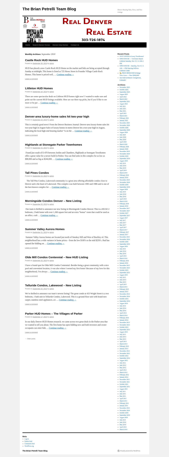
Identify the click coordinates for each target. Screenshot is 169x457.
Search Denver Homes (41, 45)
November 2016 (125, 239)
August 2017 (124, 218)
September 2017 (125, 215)
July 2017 (123, 220)
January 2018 (124, 206)
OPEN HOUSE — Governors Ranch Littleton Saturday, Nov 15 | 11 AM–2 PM (132, 61)
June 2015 (123, 280)
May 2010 (123, 425)
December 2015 (125, 265)
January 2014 (124, 320)
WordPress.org (29, 446)
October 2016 (124, 242)
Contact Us (75, 45)
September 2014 (125, 301)
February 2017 (124, 232)
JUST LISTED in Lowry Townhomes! (132, 56)
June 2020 (123, 137)
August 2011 (124, 389)
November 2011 (125, 382)
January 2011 (124, 406)
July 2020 (123, 135)
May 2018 (123, 196)
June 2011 (123, 394)
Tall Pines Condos (37, 172)
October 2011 (124, 384)
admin (52, 63)
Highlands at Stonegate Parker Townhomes (53, 144)
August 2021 (124, 104)
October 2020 (124, 128)
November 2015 (125, 268)
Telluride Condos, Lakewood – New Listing (53, 285)
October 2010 (124, 413)
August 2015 (124, 275)
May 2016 (123, 254)
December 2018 (125, 180)
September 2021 (125, 101)
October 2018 (124, 185)
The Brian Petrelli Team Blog (49, 9)
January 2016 (124, 263)
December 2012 (125, 351)
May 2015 (123, 282)
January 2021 (124, 120)
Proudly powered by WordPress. (130, 451)
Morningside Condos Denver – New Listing (53, 200)
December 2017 (125, 208)
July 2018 (123, 192)
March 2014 (123, 315)
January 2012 (124, 377)
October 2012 (124, 356)
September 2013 (125, 330)
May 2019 (123, 168)
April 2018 (123, 199)
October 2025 (124, 90)
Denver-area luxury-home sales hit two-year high (57, 116)
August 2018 (124, 189)
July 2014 (123, 306)
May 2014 (123, 311)
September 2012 (125, 358)
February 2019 (124, 175)
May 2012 (123, 368)
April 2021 (123, 113)
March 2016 (123, 258)
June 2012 (123, 365)
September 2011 (125, 387)
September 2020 (125, 130)
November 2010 (125, 410)
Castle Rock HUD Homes (41, 60)
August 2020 (124, 132)
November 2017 (125, 211)
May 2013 (123, 339)
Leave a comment (31, 79)
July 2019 (123, 163)
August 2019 (124, 161)
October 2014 (124, 299)
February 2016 (124, 261)
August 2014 (124, 303)
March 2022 (123, 99)
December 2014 (125, 294)
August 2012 (124, 360)
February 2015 (124, 289)
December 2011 (125, 379)
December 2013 (125, 322)
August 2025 (124, 94)
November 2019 (125, 154)
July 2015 (123, 277)
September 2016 (125, 244)
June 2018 (123, 194)
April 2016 (123, 256)
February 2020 (124, 147)
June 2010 (123, 422)
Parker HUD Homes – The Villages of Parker (54, 313)
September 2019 (125, 158)
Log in (27, 439)
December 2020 (125, 123)
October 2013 (124, 327)
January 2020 (124, 149)
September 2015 (125, 273)
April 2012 (123, 370)
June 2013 (123, 337)
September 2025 (125, 92)
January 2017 (124, 234)
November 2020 (125, 125)
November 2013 (125, 325)
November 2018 (125, 182)
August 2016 (124, 246)
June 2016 (123, 251)
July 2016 (123, 249)
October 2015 (124, 270)
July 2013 (123, 334)
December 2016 (125, 237)
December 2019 (125, 151)
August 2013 (124, 332)
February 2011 (124, 403)
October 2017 (124, 213)
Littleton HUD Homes (39, 88)
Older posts (30, 339)
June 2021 (123, 109)
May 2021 (123, 111)
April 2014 (123, 313)
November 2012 (125, 353)
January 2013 (124, 349)
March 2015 (123, 287)
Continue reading (65, 74)
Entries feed (28, 441)
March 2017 (123, 230)
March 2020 (123, 144)
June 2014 (123, 308)
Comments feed (30, 444)
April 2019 (123, 170)
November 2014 (125, 296)
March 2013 (123, 344)
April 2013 (123, 341)
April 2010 (123, 427)
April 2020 (123, 142)
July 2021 (123, 106)
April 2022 (123, 97)
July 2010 (123, 420)
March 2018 (123, 201)
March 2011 (123, 401)
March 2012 (123, 372)
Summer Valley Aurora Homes (45, 229)
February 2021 (124, 118)
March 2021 (123, 116)
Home (27, 45)
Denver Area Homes (60, 45)
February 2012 (124, 375)
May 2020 (123, 139)
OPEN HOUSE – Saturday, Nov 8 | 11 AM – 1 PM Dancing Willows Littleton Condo (132, 68)
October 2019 (124, 156)
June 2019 (123, 166)
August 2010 (124, 417)
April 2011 (123, 398)
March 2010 (123, 429)
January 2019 (124, 177)
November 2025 (125, 87)
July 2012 (123, 363)
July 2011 (123, 391)
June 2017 (123, 223)
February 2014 (124, 318)
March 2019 (123, 173)
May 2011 (123, 396)
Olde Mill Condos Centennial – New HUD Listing (56, 257)
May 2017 (123, 225)
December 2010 (125, 408)
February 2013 (124, 346)
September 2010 (125, 415)
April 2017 (123, 227)
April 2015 (123, 284)
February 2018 (124, 204)
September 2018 (125, 187)
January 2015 (124, 292)
